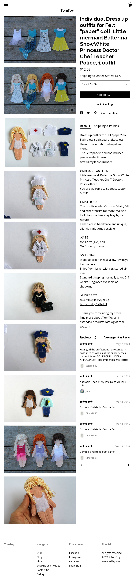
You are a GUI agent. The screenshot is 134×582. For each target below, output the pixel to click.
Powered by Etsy (111, 561)
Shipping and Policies (48, 565)
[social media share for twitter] (89, 113)
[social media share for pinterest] (96, 113)
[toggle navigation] (6, 4)
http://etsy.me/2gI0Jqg (94, 300)
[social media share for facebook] (81, 113)
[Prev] (81, 465)
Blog (39, 557)
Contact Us (43, 570)
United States (104, 76)
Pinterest (74, 561)
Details (85, 126)
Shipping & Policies (106, 126)
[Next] (128, 465)
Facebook (74, 553)
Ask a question (109, 113)
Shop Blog (75, 565)
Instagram (75, 557)
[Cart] (130, 5)
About (40, 561)
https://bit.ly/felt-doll (93, 304)
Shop (39, 553)
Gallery (40, 574)
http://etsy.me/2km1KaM (96, 162)
